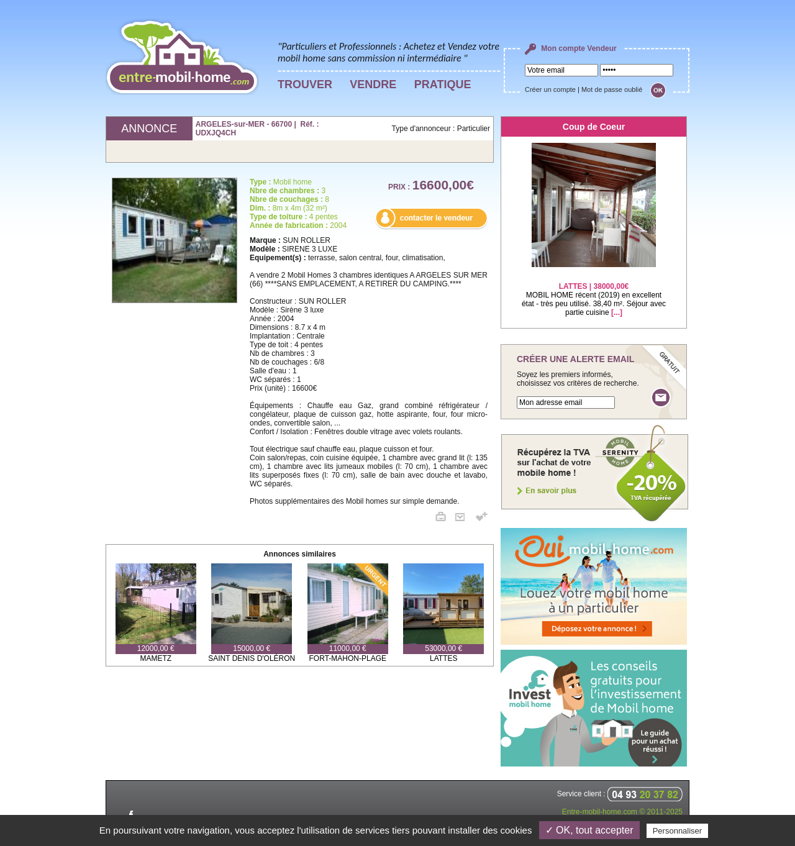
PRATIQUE (442, 84)
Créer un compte (550, 89)
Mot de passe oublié (611, 89)
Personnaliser (677, 830)
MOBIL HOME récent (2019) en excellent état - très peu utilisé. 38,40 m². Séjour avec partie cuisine (594, 291)
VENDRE (373, 84)
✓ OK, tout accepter (589, 830)
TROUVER (305, 84)
